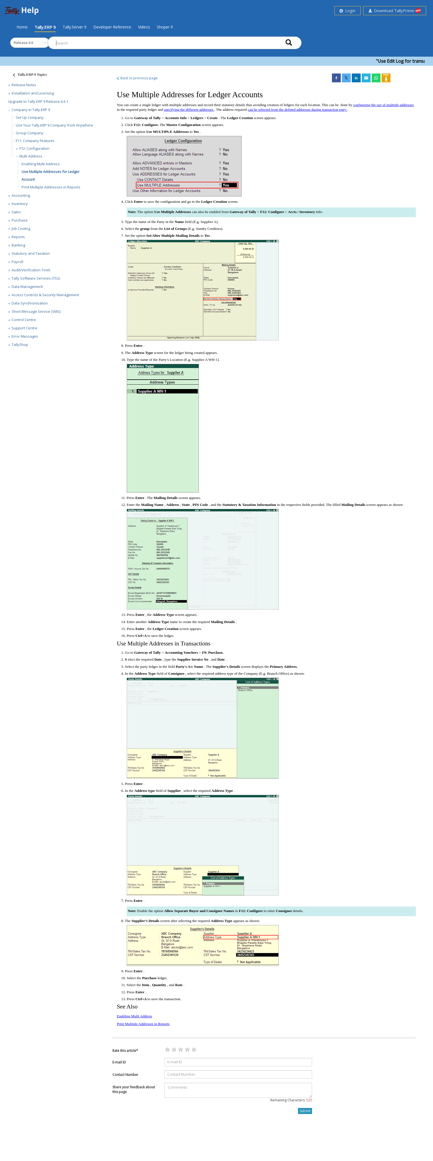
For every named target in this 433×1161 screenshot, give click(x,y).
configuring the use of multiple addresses (383, 105)
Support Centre (24, 327)
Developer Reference (112, 27)
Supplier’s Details (145, 921)
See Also (127, 1006)
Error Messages (25, 336)
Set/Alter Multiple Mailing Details (173, 235)
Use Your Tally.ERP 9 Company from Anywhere (54, 125)
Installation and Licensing (33, 93)
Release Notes (24, 84)
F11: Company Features (35, 140)
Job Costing (21, 228)
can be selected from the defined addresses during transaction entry (297, 109)
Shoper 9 (165, 27)
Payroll (17, 261)
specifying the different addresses (189, 109)
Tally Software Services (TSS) (36, 278)
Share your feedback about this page (133, 1089)
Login (347, 10)
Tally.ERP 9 (45, 27)
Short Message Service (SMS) (36, 311)
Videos (144, 27)
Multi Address (30, 156)
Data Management (27, 286)
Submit (305, 1111)
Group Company (29, 132)
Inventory (20, 203)
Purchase (20, 220)
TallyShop (20, 344)
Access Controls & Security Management (45, 294)
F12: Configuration (34, 148)
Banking (18, 245)
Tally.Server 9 (74, 27)
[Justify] (28, 75)
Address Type (142, 353)
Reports (18, 236)
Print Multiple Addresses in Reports (51, 187)
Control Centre (24, 319)
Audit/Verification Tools (31, 269)
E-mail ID (119, 1062)
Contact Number (125, 1074)
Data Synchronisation (30, 303)
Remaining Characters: (291, 1100)
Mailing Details (166, 498)
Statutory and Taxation (31, 253)
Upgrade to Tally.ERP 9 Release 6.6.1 (38, 101)
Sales (16, 211)
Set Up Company (30, 117)
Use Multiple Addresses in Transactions (163, 643)
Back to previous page (137, 77)
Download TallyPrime (394, 11)
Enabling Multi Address (41, 163)
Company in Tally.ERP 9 (31, 109)
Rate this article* (125, 1050)
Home (22, 27)
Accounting (21, 195)
